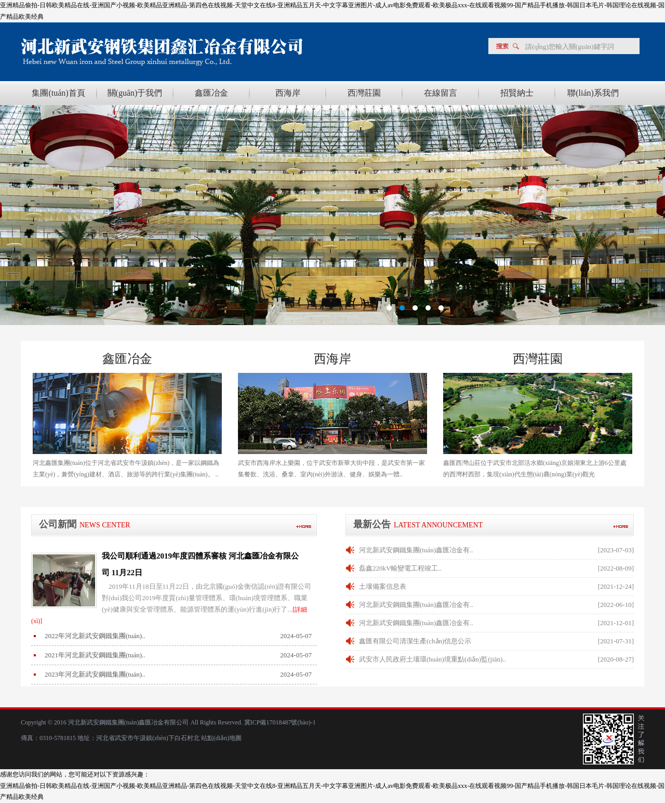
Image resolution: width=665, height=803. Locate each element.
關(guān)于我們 (135, 92)
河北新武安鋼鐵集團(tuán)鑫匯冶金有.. (416, 550)
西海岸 (287, 92)
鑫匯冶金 (211, 92)
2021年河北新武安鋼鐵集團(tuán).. (95, 655)
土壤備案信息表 (382, 586)
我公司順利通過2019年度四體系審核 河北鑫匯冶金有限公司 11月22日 (200, 564)
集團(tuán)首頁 (58, 92)
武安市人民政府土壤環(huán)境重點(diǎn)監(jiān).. (432, 659)
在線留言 (440, 92)
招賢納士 (517, 92)
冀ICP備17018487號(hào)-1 (279, 722)
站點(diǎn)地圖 (221, 738)
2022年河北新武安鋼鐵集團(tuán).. (95, 636)
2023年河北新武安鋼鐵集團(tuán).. (95, 674)
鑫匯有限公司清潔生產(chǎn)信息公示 (415, 641)
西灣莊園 (364, 92)
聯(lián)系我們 (593, 92)
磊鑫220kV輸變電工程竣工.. (400, 568)
